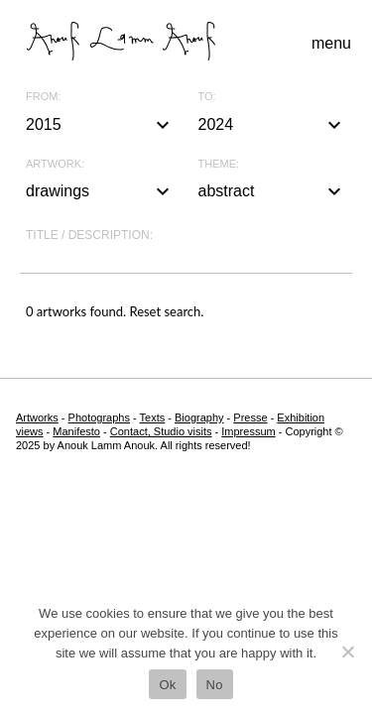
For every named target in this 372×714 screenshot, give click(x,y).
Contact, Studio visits (161, 431)
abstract (272, 191)
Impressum (248, 431)
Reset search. (166, 311)
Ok (167, 684)
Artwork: (55, 164)
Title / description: (89, 235)
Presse (250, 417)
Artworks (37, 417)
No (214, 684)
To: (207, 96)
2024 (272, 125)
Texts (153, 417)
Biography (199, 417)
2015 (100, 125)
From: (43, 96)
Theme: (219, 164)
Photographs (99, 417)
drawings (100, 191)
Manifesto (76, 431)
